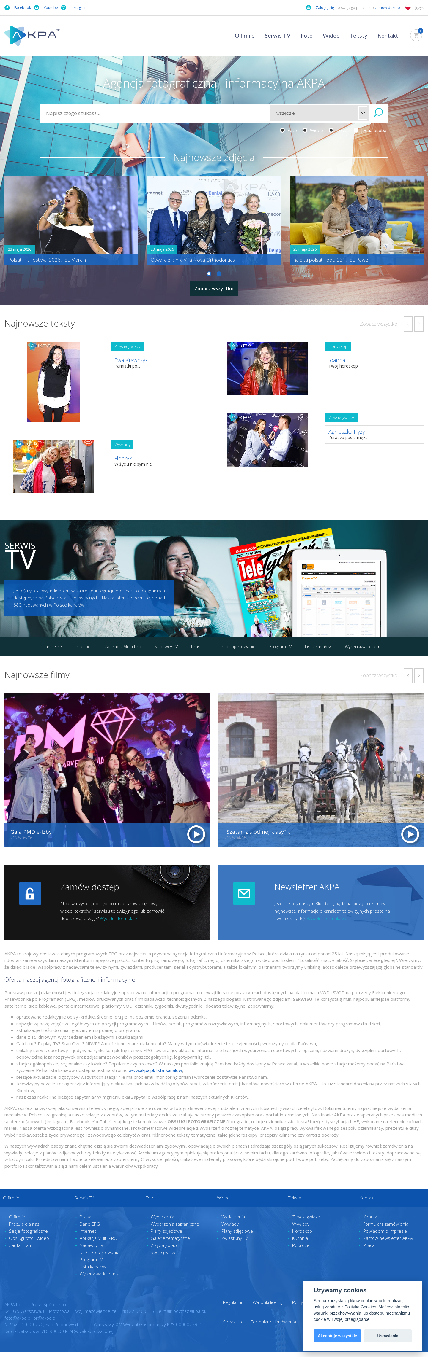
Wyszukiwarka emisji (365, 644)
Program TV (280, 644)
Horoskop (302, 1236)
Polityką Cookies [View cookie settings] (360, 1306)
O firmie (245, 35)
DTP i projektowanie (236, 644)
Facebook (17, 7)
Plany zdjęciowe (166, 1236)
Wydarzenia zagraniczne (175, 1229)
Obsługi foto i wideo (29, 1243)
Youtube (46, 7)
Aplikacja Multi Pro (123, 644)
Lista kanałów (318, 644)
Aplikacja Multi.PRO (98, 1243)
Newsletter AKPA (306, 884)
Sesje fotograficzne (28, 1236)
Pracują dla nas (24, 1229)
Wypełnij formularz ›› (120, 916)
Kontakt (387, 35)
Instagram (74, 7)
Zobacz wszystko (214, 287)
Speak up (232, 1326)
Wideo (331, 35)
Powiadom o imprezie (385, 1236)
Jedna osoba (370, 130)
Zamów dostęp (89, 884)
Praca (368, 1250)
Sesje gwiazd (164, 1257)
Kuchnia (300, 1243)
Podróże (300, 1250)
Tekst (338, 130)
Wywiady (230, 1229)
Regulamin (233, 1307)
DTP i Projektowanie (99, 1257)
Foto (307, 35)
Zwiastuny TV (234, 1243)
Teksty (358, 35)
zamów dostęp (388, 7)
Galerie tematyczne (170, 1243)
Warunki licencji (268, 1307)
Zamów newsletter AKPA (388, 1243)
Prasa (197, 644)
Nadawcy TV (166, 644)
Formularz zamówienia (385, 1229)
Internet (84, 644)
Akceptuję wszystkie (337, 1336)
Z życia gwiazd (165, 1250)
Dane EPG (53, 644)
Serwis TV (278, 35)
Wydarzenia (162, 1221)
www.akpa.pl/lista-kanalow (155, 1068)
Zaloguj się (320, 7)
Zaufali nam (20, 1250)
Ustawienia (387, 1336)
